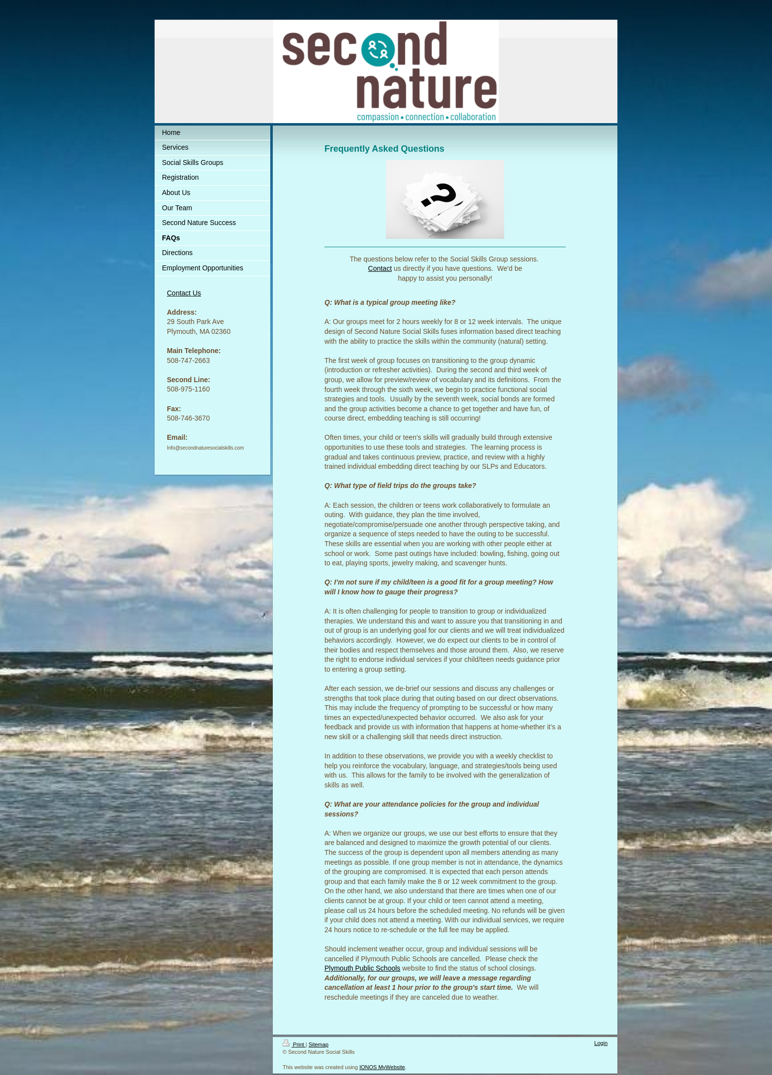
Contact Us (184, 293)
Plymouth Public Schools (362, 968)
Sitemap (318, 1044)
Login (601, 1043)
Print (294, 1044)
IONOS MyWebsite (382, 1067)
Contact (380, 268)
